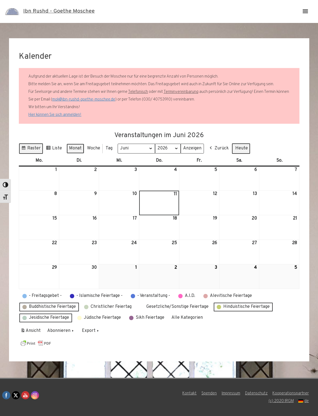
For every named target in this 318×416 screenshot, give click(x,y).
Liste (54, 149)
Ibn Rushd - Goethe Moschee (59, 11)
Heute (242, 148)
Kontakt (189, 393)
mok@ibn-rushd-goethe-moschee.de (83, 99)
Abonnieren (61, 331)
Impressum (231, 393)
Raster (31, 149)
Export (91, 331)
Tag (109, 148)
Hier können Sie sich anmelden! (54, 114)
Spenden (209, 393)
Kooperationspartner (291, 393)
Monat (75, 148)
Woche (93, 148)
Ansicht (31, 332)
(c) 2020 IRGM (281, 401)
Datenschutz (256, 393)
